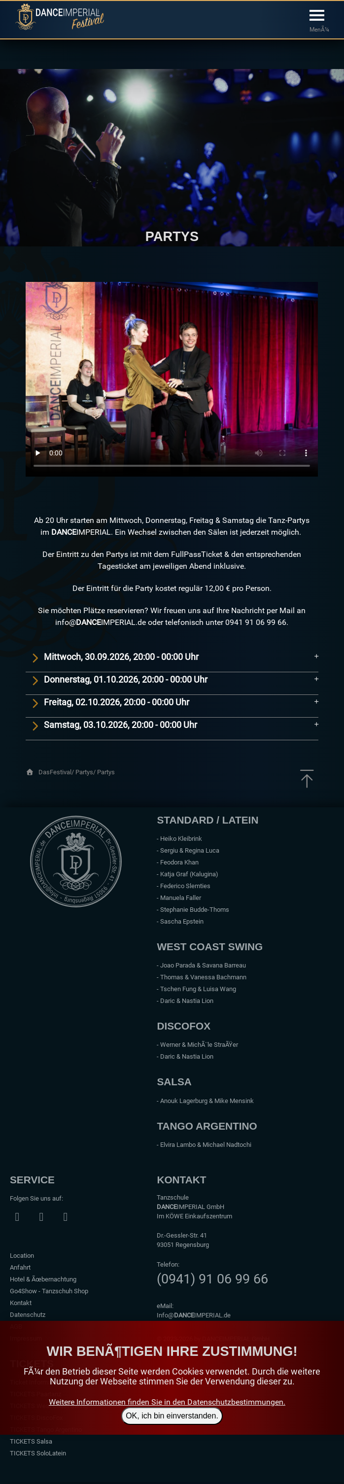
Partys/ (86, 772)
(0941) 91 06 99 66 (212, 1279)
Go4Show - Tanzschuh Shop (49, 1291)
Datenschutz (27, 1314)
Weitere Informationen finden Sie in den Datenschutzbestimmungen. (167, 1402)
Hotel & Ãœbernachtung (43, 1279)
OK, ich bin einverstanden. (172, 1416)
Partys (106, 772)
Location (22, 1255)
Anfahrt (20, 1267)
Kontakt (21, 1303)
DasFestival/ (56, 772)
